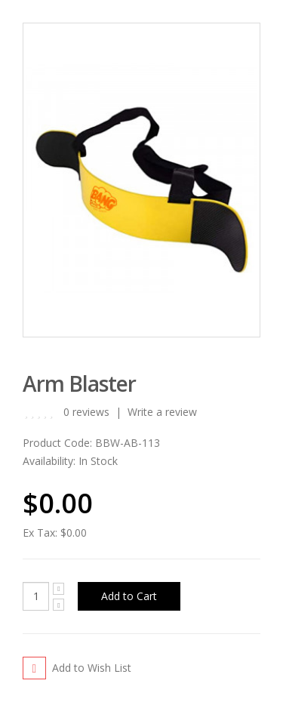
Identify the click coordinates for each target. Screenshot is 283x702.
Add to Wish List (91, 667)
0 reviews (86, 412)
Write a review (162, 412)
